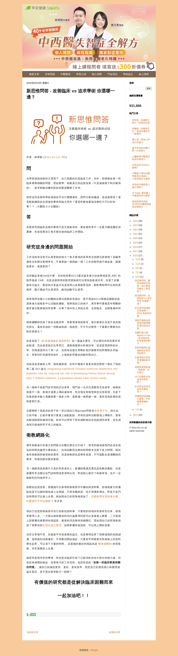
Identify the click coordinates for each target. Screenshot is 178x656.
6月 (137, 277)
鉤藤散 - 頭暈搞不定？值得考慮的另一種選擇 (141, 131)
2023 (135, 225)
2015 (135, 415)
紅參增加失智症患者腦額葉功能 (142, 360)
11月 (138, 264)
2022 (135, 229)
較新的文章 (32, 632)
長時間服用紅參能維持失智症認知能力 (142, 350)
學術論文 (128, 74)
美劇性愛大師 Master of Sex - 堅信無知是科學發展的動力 (143, 337)
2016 (135, 255)
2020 (135, 238)
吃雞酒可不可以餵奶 (38, 501)
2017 (135, 251)
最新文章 (34, 74)
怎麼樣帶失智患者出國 (104, 496)
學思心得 (81, 74)
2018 (135, 247)
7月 (137, 272)
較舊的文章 (114, 632)
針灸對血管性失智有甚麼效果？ (142, 389)
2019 (135, 242)
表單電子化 (101, 410)
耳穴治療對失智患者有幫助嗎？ (142, 379)
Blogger (94, 650)
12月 (138, 259)
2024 (135, 221)
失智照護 (50, 74)
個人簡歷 (97, 74)
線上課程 (144, 74)
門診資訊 (112, 74)
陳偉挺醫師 (105, 543)
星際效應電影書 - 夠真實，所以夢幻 (142, 370)
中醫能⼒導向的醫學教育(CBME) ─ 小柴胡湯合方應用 (141, 176)
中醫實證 (65, 74)
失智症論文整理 (52, 525)
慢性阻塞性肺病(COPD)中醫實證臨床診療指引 (141, 204)
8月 (137, 268)
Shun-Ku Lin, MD (55, 157)
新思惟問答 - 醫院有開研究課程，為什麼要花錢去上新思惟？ (142, 285)
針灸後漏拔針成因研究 (55, 340)
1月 (137, 409)
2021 (135, 234)
